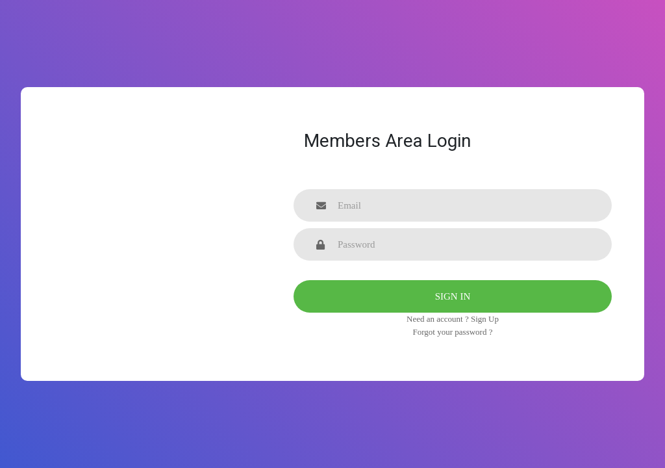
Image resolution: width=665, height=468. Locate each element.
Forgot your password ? (453, 332)
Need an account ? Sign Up (453, 319)
